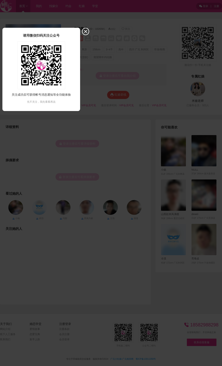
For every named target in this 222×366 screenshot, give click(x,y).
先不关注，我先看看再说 (41, 101)
